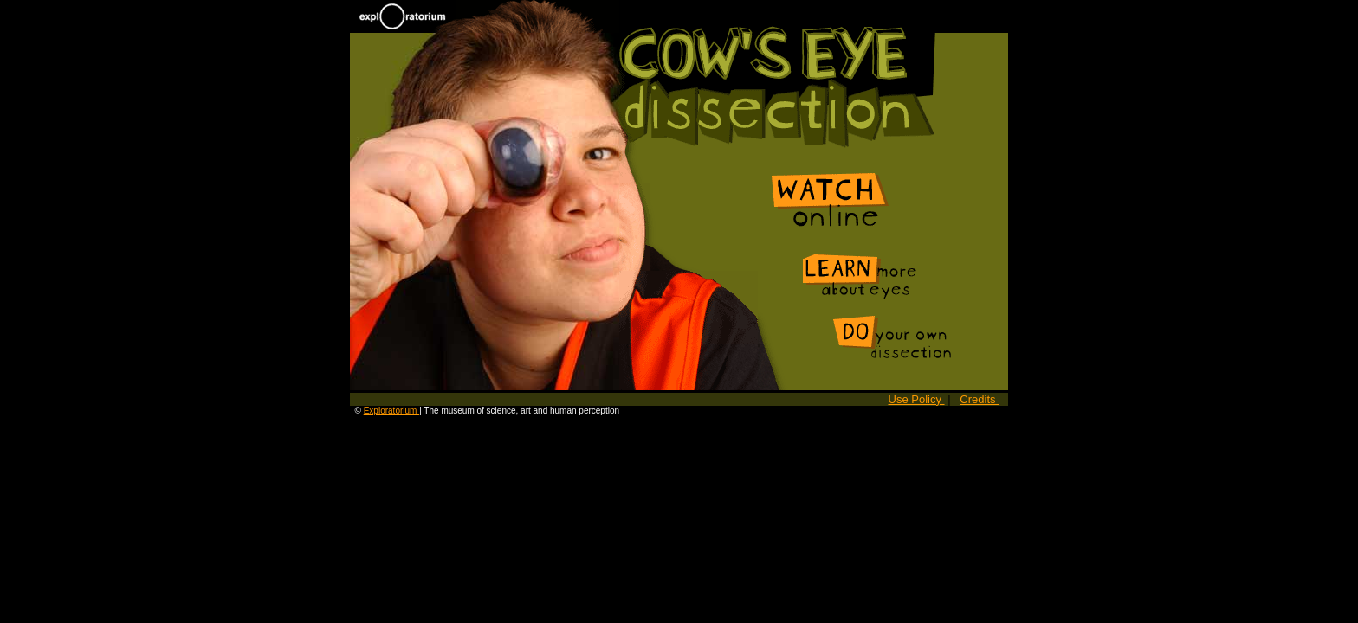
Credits (979, 399)
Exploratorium (391, 410)
